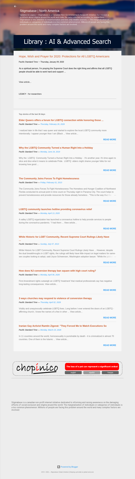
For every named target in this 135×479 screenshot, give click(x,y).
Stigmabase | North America (39, 11)
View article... (25, 82)
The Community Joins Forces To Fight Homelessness (49, 178)
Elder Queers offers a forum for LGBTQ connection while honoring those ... (61, 120)
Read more (109, 139)
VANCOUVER (67, 389)
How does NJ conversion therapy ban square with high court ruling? (57, 270)
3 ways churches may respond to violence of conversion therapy (55, 298)
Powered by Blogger (67, 467)
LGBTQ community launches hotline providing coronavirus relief (55, 209)
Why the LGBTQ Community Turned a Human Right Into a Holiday (56, 147)
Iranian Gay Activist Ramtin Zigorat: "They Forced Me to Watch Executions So (63, 326)
